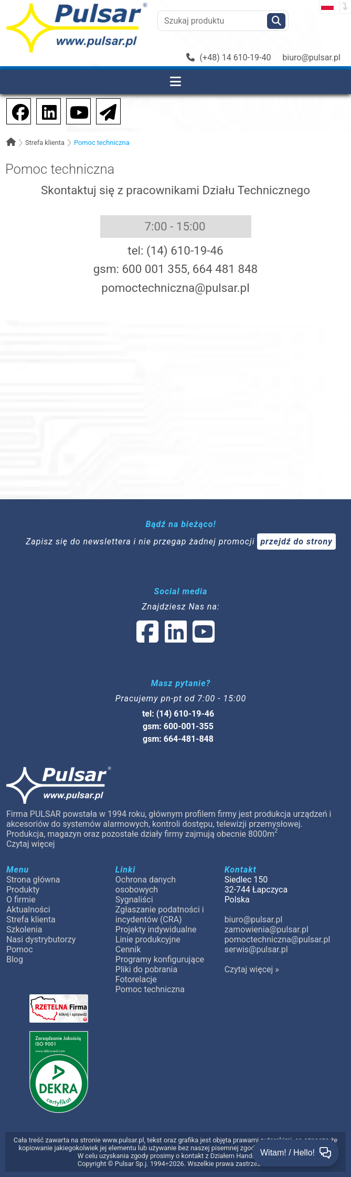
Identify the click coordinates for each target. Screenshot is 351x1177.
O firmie (21, 900)
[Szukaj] (276, 21)
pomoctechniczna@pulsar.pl (175, 288)
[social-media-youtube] (76, 110)
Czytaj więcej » (252, 969)
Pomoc (19, 949)
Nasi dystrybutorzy (41, 939)
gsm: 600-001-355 (178, 726)
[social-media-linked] (175, 638)
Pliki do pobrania (146, 969)
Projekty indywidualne (156, 929)
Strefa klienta (45, 142)
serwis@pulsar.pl (256, 949)
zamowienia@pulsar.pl (267, 929)
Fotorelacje (136, 979)
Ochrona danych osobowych (145, 885)
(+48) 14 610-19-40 (228, 57)
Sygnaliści (134, 900)
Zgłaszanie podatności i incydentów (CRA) (159, 914)
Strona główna (33, 880)
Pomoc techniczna (102, 142)
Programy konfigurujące (159, 959)
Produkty (22, 890)
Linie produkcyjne (147, 939)
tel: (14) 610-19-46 (178, 714)
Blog (14, 959)
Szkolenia (24, 929)
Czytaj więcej (30, 844)
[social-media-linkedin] (44, 110)
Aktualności (28, 910)
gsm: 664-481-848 (178, 739)
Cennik (128, 949)
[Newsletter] (105, 110)
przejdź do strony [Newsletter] (296, 542)
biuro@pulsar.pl (311, 57)
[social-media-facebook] (15, 110)
